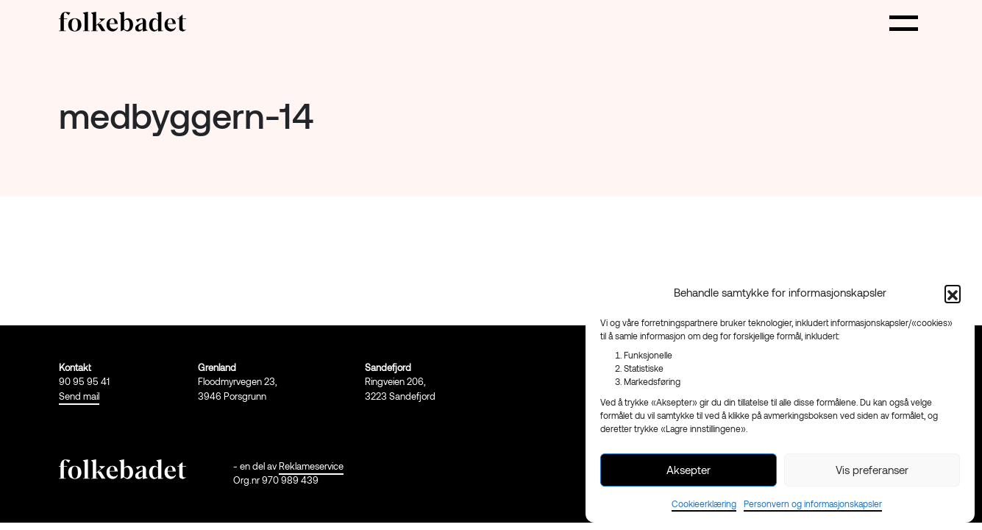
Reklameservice (311, 466)
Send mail (79, 396)
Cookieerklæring (704, 503)
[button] (952, 293)
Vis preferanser (872, 469)
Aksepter (688, 469)
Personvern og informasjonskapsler (813, 503)
